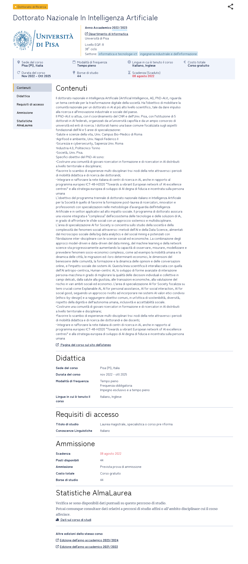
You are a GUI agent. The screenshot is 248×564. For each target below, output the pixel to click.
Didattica (23, 96)
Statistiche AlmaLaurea (24, 123)
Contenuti (24, 87)
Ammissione (25, 112)
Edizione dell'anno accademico (87, 540)
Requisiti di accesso (30, 104)
